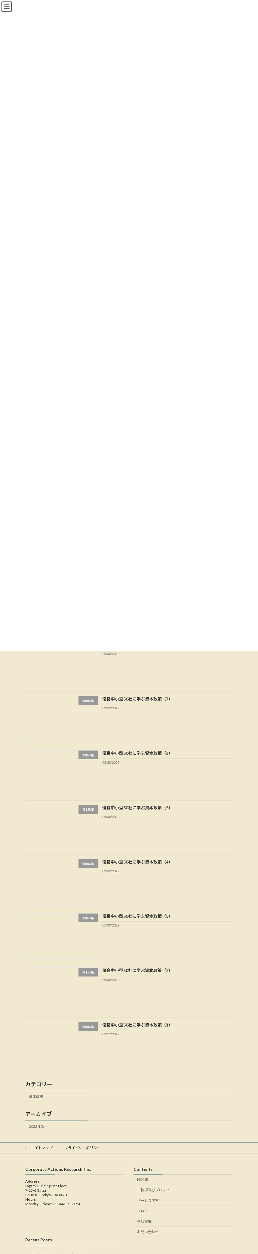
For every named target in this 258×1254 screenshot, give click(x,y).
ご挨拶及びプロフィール (157, 1190)
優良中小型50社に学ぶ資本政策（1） (137, 1024)
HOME (142, 1179)
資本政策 (36, 1096)
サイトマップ (42, 1148)
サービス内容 (148, 1200)
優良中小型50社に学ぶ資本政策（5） (137, 807)
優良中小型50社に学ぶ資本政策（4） (137, 861)
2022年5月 (38, 1126)
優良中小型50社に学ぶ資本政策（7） (137, 698)
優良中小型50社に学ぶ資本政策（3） (137, 916)
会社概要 (144, 1221)
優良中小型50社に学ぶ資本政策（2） (137, 970)
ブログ (142, 1211)
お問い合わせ (148, 1232)
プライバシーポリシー (82, 1148)
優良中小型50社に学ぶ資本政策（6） (137, 753)
